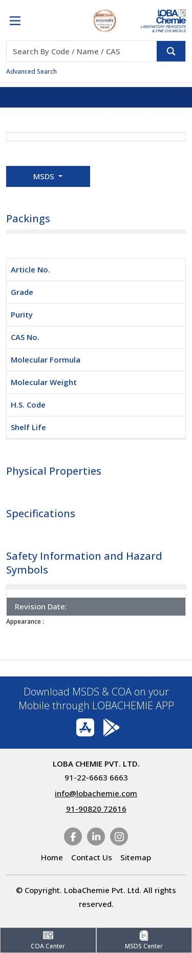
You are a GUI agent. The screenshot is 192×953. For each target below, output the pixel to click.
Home (52, 857)
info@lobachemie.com (96, 793)
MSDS (44, 176)
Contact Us (91, 857)
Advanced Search (31, 71)
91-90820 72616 (96, 808)
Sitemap (135, 857)
